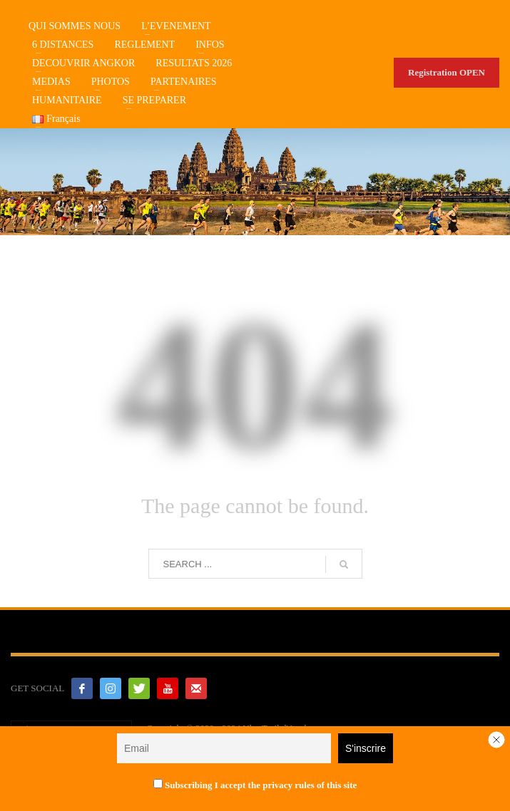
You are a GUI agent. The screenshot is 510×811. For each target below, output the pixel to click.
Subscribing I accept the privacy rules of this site (255, 784)
